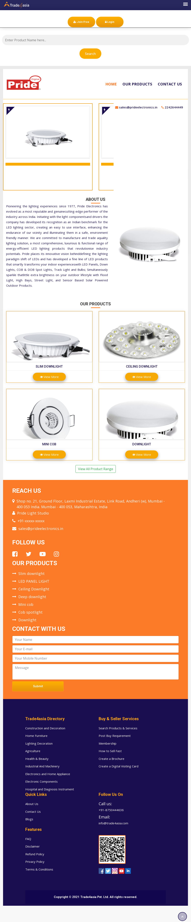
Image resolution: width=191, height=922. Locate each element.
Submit (38, 686)
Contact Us (170, 84)
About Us (31, 804)
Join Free (81, 21)
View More (49, 377)
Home (111, 84)
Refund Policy (34, 854)
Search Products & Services (118, 728)
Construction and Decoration (45, 728)
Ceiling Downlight (142, 366)
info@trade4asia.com (113, 823)
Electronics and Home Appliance (47, 774)
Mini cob (49, 444)
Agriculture (32, 751)
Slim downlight (49, 366)
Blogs (29, 819)
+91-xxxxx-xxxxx (31, 520)
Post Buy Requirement (115, 736)
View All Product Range (95, 469)
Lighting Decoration (39, 743)
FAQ (28, 839)
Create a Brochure (111, 759)
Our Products (137, 84)
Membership (107, 743)
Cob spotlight (30, 612)
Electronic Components (41, 781)
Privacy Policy (34, 862)
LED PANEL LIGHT (33, 581)
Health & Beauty (37, 759)
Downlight (141, 444)
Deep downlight (32, 596)
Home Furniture (36, 736)
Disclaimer (32, 846)
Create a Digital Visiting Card (118, 766)
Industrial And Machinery (42, 766)
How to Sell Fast (110, 751)
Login (109, 21)
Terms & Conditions (39, 869)
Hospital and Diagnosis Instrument (49, 789)
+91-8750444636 (111, 810)
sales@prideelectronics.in (40, 528)
